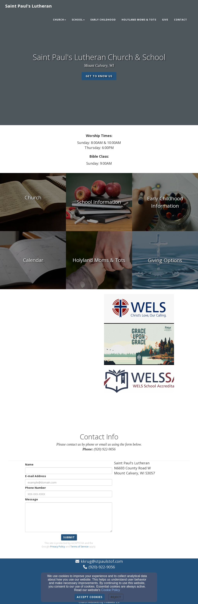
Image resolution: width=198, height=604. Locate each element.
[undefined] (33, 202)
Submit (69, 537)
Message (31, 499)
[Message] (68, 517)
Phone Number (35, 488)
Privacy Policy (57, 546)
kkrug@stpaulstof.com (102, 561)
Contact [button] (180, 19)
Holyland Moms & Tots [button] (139, 19)
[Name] (68, 470)
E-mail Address (35, 476)
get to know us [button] (99, 76)
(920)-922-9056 (102, 567)
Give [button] (165, 19)
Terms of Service (79, 546)
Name (29, 464)
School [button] (78, 19)
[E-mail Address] (68, 482)
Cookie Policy (110, 590)
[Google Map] (152, 507)
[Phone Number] (68, 494)
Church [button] (59, 19)
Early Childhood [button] (103, 19)
